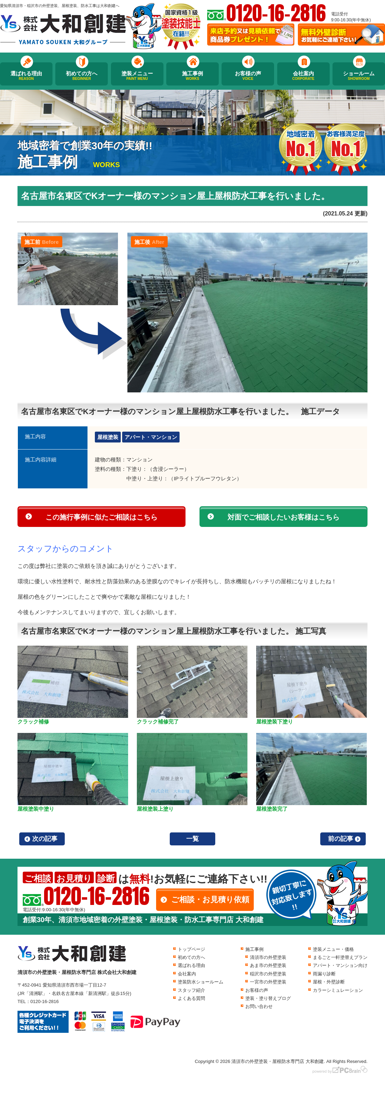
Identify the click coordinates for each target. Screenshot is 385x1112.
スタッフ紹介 (191, 990)
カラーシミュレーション (338, 990)
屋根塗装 (107, 437)
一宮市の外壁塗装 (268, 981)
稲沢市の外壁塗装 (268, 973)
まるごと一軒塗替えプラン (340, 957)
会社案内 (303, 75)
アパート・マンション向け (340, 965)
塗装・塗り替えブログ (268, 998)
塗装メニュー (137, 75)
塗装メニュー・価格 (333, 949)
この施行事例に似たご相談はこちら (102, 517)
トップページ (191, 949)
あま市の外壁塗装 (268, 965)
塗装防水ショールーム (200, 981)
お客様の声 (248, 75)
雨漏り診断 (324, 973)
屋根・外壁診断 (329, 981)
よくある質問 (191, 998)
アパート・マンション (151, 437)
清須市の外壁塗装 (268, 957)
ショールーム (358, 75)
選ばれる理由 (26, 75)
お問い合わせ (259, 1006)
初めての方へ (81, 75)
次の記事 (44, 838)
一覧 (192, 838)
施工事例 (192, 75)
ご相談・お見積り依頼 (210, 899)
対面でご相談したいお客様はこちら (283, 517)
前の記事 (340, 838)
